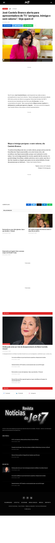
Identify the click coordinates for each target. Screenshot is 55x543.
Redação (15, 8)
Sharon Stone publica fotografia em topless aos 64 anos (26, 455)
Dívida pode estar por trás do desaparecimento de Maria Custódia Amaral (25, 348)
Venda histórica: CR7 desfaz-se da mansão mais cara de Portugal (28, 364)
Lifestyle (16, 502)
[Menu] (4, 2)
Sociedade (24, 502)
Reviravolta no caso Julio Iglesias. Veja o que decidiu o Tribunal (13, 230)
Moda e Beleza (33, 502)
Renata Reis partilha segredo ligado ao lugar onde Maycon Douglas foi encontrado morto (29, 380)
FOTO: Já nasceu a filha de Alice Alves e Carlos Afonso (25, 439)
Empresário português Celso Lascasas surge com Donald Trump (13, 252)
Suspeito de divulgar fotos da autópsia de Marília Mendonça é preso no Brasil (31, 447)
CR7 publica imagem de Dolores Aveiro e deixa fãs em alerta (39, 230)
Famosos (5, 8)
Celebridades (8, 502)
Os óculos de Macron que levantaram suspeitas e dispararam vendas (29, 357)
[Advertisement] (31, 80)
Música (41, 502)
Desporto (48, 502)
